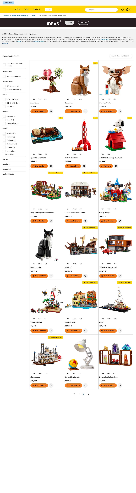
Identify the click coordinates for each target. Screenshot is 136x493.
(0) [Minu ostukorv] (128, 9)
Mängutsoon (8, 2)
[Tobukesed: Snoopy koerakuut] (115, 135)
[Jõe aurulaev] (46, 355)
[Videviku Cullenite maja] (115, 245)
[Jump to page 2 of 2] (88, 394)
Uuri (26, 9)
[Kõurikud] (81, 245)
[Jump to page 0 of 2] (74, 394)
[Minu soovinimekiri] (122, 9)
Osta (17, 9)
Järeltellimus (74, 166)
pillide (19, 41)
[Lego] (6, 9)
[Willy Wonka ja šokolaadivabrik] (46, 190)
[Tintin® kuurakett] (81, 135)
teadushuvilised (38, 41)
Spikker (37, 9)
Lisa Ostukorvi (40, 111)
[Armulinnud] (46, 80)
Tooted (69, 23)
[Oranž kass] (81, 80)
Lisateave (83, 23)
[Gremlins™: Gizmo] (115, 80)
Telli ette (107, 166)
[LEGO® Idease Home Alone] (81, 190)
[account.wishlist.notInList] (51, 111)
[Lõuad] (115, 300)
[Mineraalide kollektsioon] (115, 355)
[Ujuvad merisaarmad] (46, 135)
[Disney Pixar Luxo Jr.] (81, 355)
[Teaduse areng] (46, 300)
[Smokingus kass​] (46, 245)
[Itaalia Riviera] (81, 300)
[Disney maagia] (115, 190)
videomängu (105, 39)
